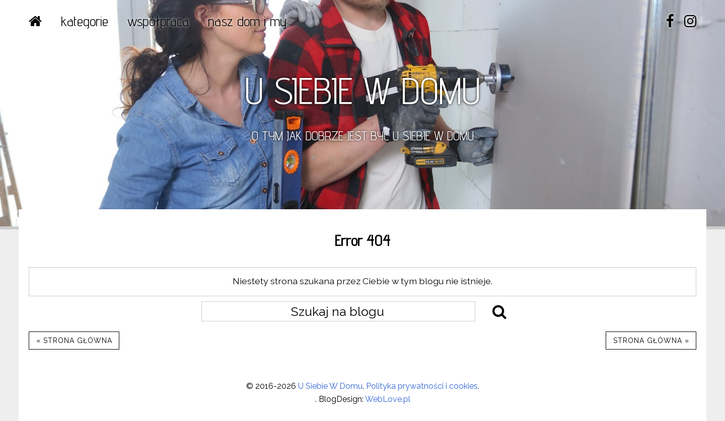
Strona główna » (651, 340)
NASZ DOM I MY (247, 21)
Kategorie (84, 21)
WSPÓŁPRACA (158, 21)
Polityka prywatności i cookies (422, 386)
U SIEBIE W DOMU (362, 90)
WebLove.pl (387, 399)
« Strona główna (74, 340)
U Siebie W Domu (330, 386)
